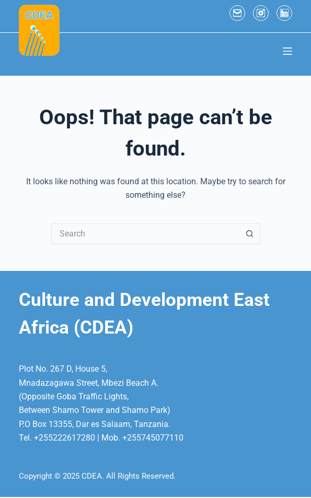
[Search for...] (145, 233)
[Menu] (287, 51)
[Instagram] (261, 13)
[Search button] (249, 233)
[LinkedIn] (284, 13)
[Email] (237, 13)
